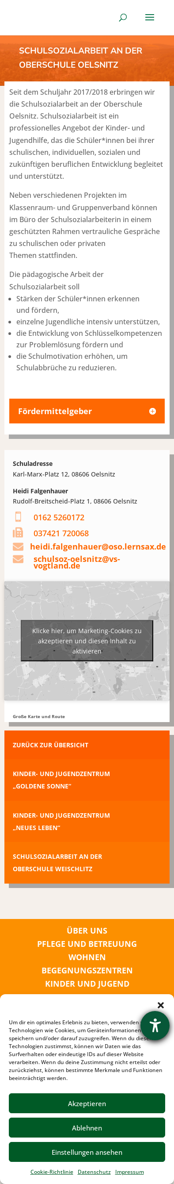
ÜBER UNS (87, 930)
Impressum (129, 1172)
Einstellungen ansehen (87, 1152)
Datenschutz (94, 1172)
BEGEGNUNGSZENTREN (87, 970)
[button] (160, 1005)
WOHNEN (87, 957)
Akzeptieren (87, 1103)
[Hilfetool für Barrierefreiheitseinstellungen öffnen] (155, 1025)
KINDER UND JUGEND (87, 983)
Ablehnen (87, 1127)
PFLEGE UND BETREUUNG (87, 943)
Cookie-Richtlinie (51, 1172)
